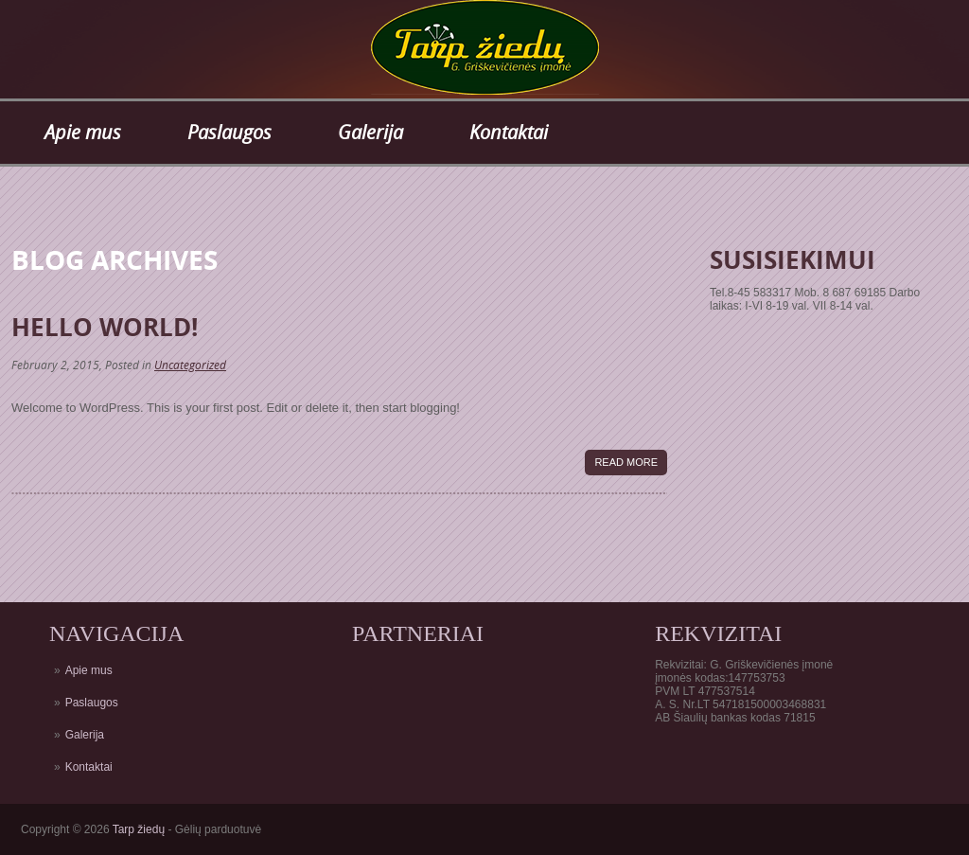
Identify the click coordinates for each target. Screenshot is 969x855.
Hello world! (104, 327)
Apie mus (82, 132)
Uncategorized (190, 365)
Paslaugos (229, 132)
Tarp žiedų (139, 829)
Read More (626, 462)
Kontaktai (508, 132)
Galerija (370, 132)
